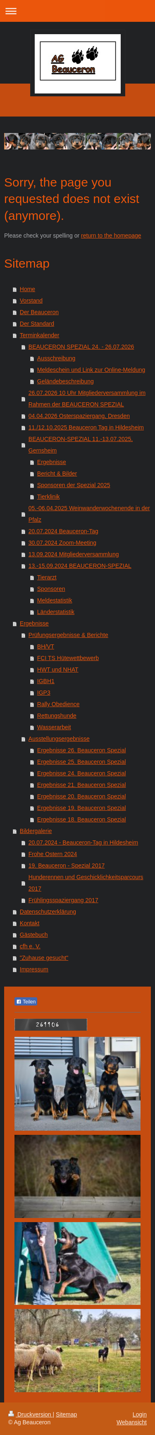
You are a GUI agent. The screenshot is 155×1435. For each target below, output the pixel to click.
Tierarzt (47, 577)
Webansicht (132, 1422)
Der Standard (37, 323)
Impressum (34, 969)
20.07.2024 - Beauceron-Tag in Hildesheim (83, 842)
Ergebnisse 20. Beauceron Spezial (81, 796)
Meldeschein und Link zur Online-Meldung (91, 369)
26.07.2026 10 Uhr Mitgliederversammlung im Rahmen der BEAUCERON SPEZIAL (87, 399)
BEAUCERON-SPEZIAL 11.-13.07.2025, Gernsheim (81, 445)
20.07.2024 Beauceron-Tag (63, 531)
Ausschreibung (56, 358)
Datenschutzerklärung (48, 911)
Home (27, 289)
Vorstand (31, 300)
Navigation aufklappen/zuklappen (77, 11)
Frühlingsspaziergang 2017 (63, 900)
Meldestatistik (54, 600)
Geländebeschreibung (65, 381)
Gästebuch (34, 934)
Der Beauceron (39, 312)
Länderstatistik (55, 612)
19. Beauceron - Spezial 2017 (67, 865)
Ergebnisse (51, 462)
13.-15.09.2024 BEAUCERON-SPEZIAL (80, 565)
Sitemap (66, 1414)
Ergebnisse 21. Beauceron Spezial (81, 785)
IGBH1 (46, 681)
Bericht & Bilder (57, 473)
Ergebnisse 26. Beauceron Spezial (81, 750)
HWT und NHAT (58, 669)
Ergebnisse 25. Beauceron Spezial (81, 761)
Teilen (26, 1002)
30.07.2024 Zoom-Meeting (62, 542)
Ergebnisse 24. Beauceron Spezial (81, 773)
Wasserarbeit (54, 727)
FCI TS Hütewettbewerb (68, 658)
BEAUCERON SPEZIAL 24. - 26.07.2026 (81, 346)
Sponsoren (51, 589)
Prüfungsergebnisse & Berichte (68, 635)
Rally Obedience (58, 704)
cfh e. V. (30, 946)
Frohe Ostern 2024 (53, 854)
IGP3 (43, 692)
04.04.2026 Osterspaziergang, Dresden (79, 416)
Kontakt (29, 923)
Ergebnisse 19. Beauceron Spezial (81, 808)
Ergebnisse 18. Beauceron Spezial (81, 819)
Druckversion (30, 1414)
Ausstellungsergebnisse (59, 738)
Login (140, 1414)
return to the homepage (111, 235)
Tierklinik (48, 496)
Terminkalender (40, 335)
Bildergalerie (36, 831)
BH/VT (45, 646)
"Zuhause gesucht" (44, 957)
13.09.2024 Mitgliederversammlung (74, 554)
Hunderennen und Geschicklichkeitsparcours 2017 (86, 883)
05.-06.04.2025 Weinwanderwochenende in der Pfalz (89, 514)
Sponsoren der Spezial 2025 (73, 485)
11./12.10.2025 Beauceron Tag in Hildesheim (86, 427)
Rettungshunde (56, 715)
